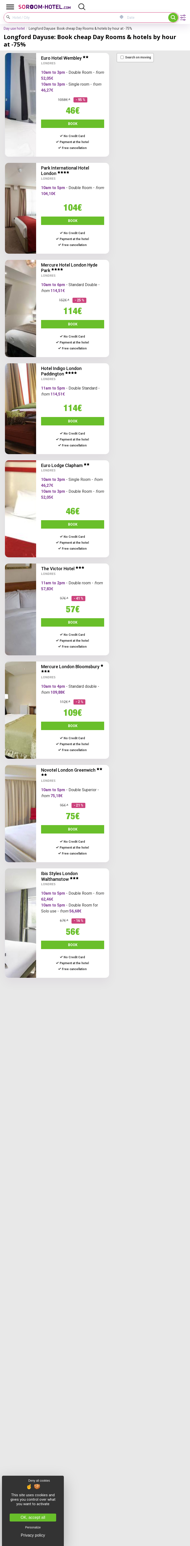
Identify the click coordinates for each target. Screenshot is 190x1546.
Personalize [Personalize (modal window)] (33, 1527)
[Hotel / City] (61, 18)
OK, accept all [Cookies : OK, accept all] (33, 1517)
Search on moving (135, 57)
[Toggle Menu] (10, 6)
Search (173, 17)
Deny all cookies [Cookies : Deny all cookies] (39, 1480)
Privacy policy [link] (33, 1535)
